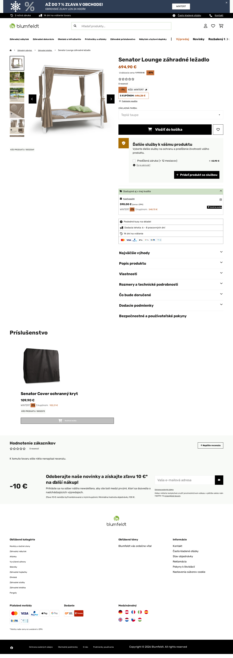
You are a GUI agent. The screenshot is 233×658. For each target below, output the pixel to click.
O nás (101, 650)
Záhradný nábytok (27, 50)
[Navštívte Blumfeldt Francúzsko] (133, 616)
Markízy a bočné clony (23, 550)
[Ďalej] (227, 39)
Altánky (14, 560)
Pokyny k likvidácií (184, 570)
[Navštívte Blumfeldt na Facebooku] (12, 652)
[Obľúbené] (213, 26)
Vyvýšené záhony (20, 565)
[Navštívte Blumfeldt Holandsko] (127, 624)
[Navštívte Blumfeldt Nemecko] (120, 616)
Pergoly (14, 596)
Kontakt (219, 15)
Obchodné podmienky (79, 650)
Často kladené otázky (189, 15)
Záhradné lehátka (51, 50)
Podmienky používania (123, 650)
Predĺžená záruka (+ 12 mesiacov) (157, 160)
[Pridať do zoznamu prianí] (218, 130)
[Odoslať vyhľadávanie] (75, 26)
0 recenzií (123, 84)
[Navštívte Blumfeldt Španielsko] (146, 616)
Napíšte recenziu (207, 449)
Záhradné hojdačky (21, 575)
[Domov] (14, 50)
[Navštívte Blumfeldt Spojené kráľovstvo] (120, 624)
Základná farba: (127, 108)
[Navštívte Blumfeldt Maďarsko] (140, 624)
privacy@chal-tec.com (174, 500)
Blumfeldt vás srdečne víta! (135, 550)
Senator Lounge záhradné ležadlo (81, 50)
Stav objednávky (183, 560)
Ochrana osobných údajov (166, 493)
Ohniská (14, 581)
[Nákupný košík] (221, 26)
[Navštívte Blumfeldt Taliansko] (140, 616)
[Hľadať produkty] (121, 26)
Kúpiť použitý (130, 198)
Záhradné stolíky (20, 586)
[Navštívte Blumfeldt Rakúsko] (127, 616)
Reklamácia (180, 565)
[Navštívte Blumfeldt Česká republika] (133, 624)
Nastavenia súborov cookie (189, 575)
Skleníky (15, 570)
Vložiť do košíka (165, 129)
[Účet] (205, 26)
